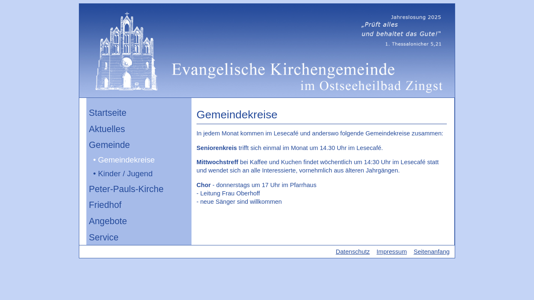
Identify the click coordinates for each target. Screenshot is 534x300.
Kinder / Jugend (125, 173)
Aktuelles (107, 129)
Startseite (107, 113)
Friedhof (105, 205)
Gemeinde (109, 145)
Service (103, 237)
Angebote (108, 221)
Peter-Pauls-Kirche (126, 189)
